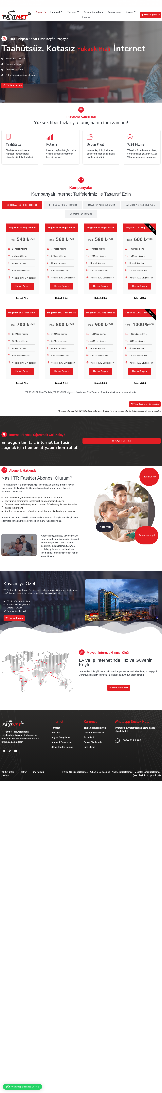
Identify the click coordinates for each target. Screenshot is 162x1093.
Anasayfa (41, 12)
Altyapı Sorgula (121, 446)
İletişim (86, 17)
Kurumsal (56, 12)
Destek (130, 12)
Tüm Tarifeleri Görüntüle (144, 409)
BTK (15, 737)
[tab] (22, 210)
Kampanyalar (114, 12)
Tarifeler (73, 12)
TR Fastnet (21, 777)
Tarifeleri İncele (13, 85)
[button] (22, 1087)
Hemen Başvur (22, 291)
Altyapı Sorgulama (93, 12)
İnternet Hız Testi (119, 693)
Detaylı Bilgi (22, 304)
